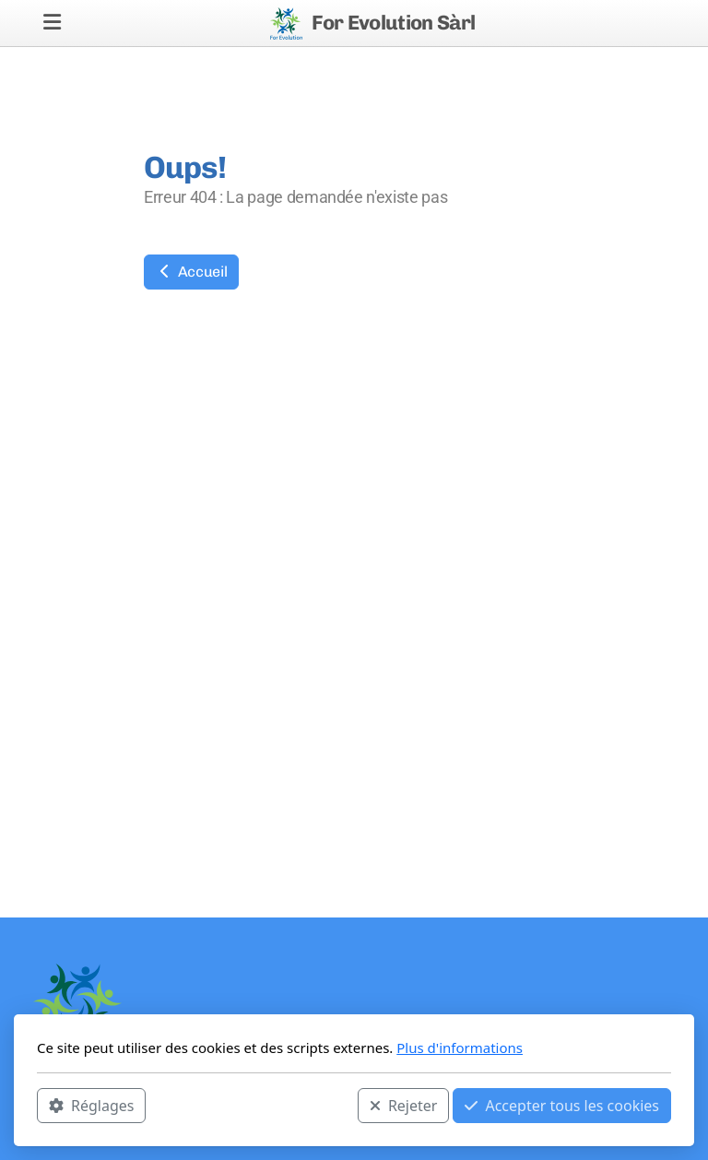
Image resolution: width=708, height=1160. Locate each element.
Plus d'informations (459, 1047)
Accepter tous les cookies (562, 1105)
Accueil (191, 271)
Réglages (91, 1105)
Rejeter (404, 1105)
